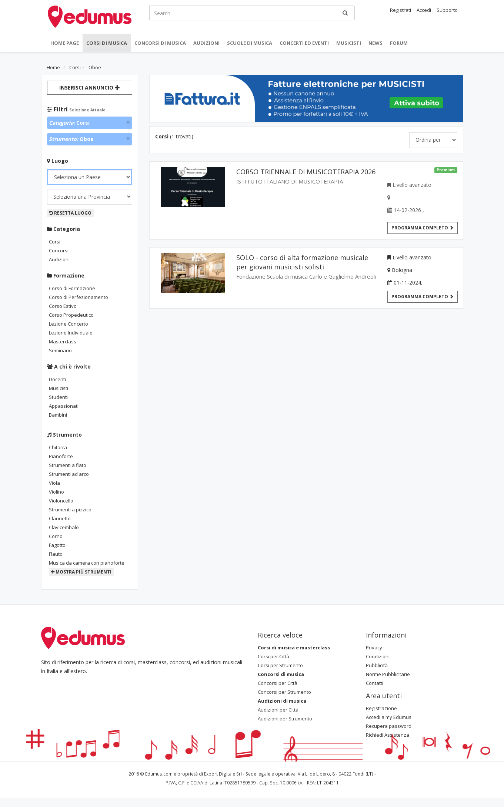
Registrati (400, 10)
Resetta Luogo (70, 213)
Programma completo (422, 228)
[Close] (128, 122)
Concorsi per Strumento (284, 692)
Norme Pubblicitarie (388, 674)
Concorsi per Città (277, 683)
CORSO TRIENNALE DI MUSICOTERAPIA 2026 (306, 171)
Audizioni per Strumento (285, 718)
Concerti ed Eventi (304, 43)
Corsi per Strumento (280, 665)
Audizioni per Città (278, 709)
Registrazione (381, 708)
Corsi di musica (106, 43)
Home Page (64, 43)
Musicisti (348, 43)
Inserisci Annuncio (89, 87)
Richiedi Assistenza (387, 735)
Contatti (374, 683)
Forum (399, 43)
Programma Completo (422, 296)
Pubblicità (377, 665)
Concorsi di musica (160, 43)
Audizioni (206, 43)
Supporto (447, 10)
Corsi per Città (273, 656)
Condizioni (378, 656)
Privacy (374, 647)
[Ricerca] (345, 13)
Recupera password (388, 726)
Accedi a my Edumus (388, 717)
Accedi (424, 10)
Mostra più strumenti (81, 572)
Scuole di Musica (249, 43)
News (375, 43)
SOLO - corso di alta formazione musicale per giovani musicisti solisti (302, 262)
